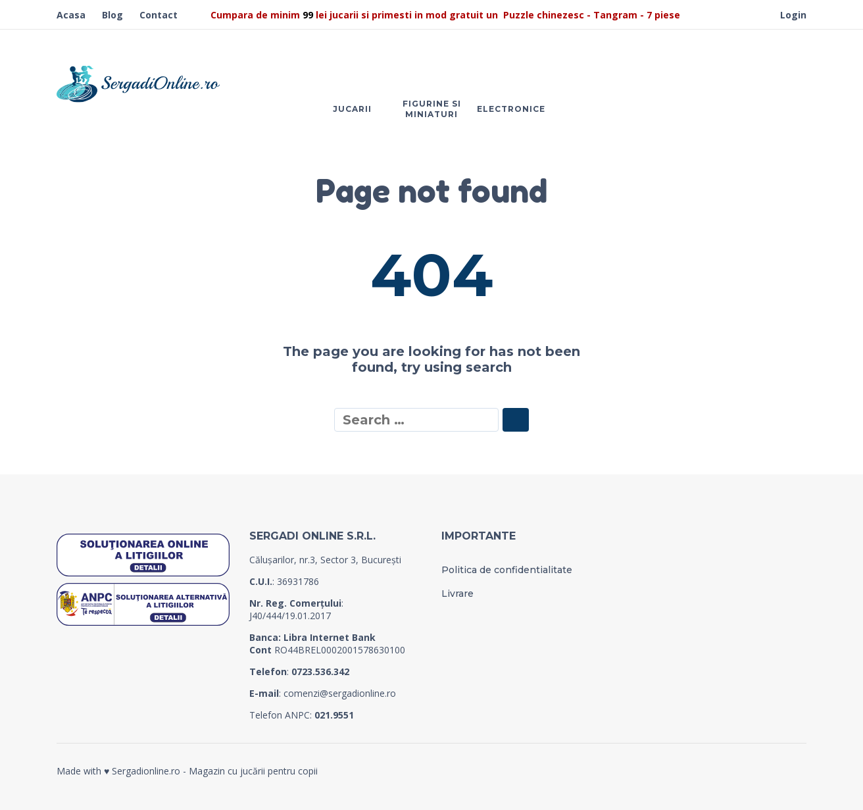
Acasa (71, 15)
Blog (112, 15)
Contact (158, 15)
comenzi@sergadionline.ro (340, 693)
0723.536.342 (320, 671)
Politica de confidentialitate (506, 570)
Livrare (457, 593)
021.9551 (334, 715)
